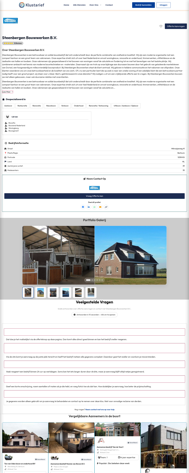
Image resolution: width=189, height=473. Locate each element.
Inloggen (163, 5)
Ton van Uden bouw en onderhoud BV (19, 464)
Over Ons (96, 5)
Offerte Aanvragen (176, 26)
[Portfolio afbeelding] (28, 292)
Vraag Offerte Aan (94, 196)
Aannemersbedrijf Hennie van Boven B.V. (68, 464)
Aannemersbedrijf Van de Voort (110, 447)
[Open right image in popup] (130, 262)
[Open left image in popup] (58, 262)
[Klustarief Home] (31, 5)
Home (66, 5)
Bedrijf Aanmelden (143, 5)
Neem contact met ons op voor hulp (99, 409)
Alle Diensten (79, 5)
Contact (109, 5)
